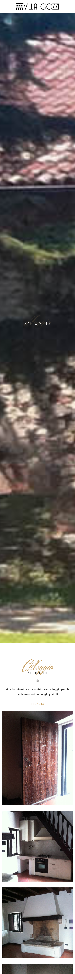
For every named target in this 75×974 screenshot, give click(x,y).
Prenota (37, 703)
